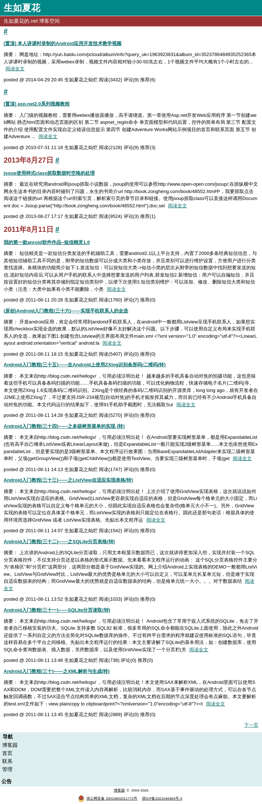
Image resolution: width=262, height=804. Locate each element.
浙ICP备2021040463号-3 (162, 798)
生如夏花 (22, 8)
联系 (7, 761)
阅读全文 (15, 68)
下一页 (251, 725)
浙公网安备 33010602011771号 (107, 798)
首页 (7, 753)
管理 (7, 769)
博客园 (10, 745)
